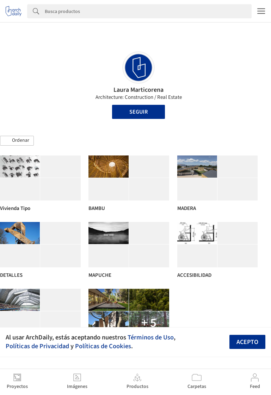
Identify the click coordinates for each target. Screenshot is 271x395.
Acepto (247, 342)
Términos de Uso (151, 337)
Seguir (138, 112)
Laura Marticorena (138, 89)
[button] (17, 141)
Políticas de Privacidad (37, 346)
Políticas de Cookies (103, 346)
